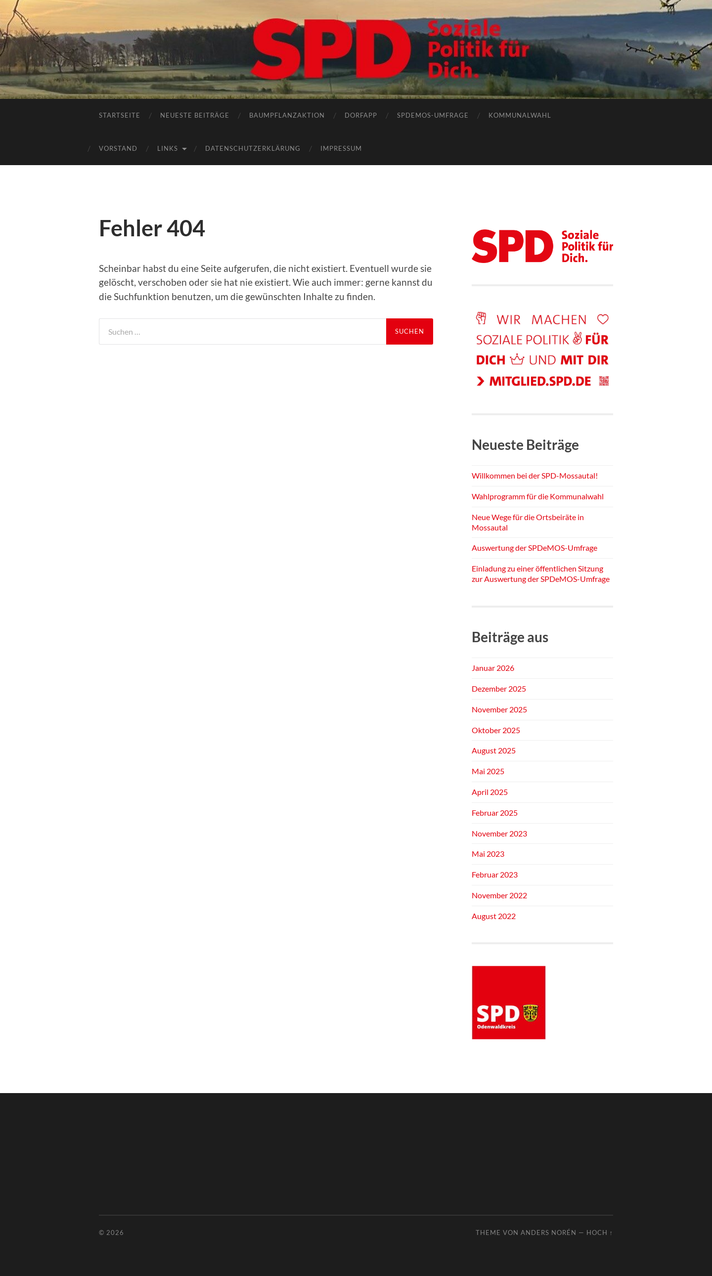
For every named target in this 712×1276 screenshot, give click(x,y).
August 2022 (494, 916)
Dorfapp (361, 115)
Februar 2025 (495, 812)
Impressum (341, 148)
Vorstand (118, 148)
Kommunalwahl (520, 115)
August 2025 (494, 750)
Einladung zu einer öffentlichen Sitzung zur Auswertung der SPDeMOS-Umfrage (541, 573)
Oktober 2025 (496, 730)
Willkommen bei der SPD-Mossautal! (535, 475)
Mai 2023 (488, 853)
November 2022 (499, 895)
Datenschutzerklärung (253, 148)
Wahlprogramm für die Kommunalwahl (538, 496)
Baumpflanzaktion (287, 115)
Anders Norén (549, 1232)
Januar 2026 (493, 667)
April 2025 (490, 791)
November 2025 (499, 709)
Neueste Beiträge (194, 115)
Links (167, 148)
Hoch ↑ (599, 1232)
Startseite (119, 115)
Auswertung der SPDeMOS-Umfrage (534, 547)
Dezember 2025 (499, 688)
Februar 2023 (495, 874)
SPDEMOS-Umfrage (433, 115)
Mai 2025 (488, 771)
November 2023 (499, 833)
